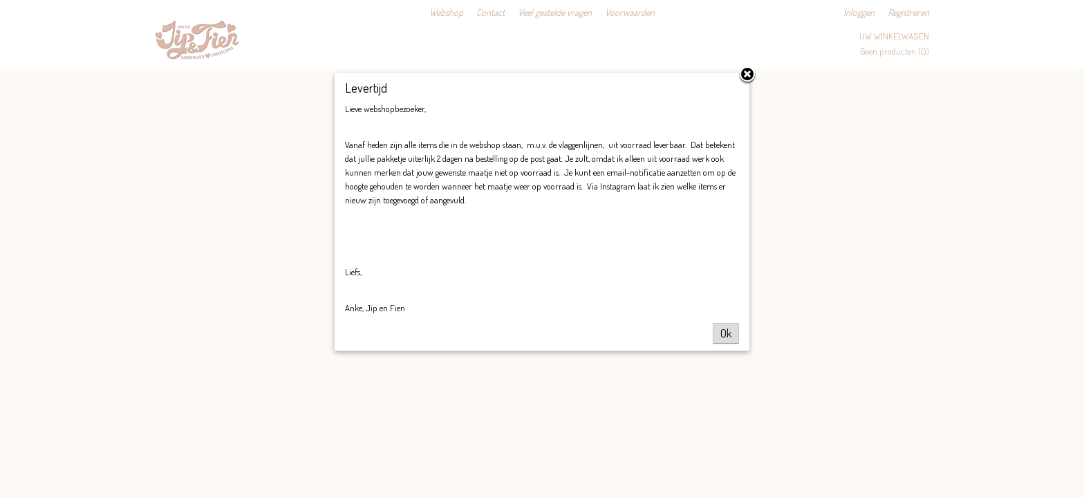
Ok (725, 333)
